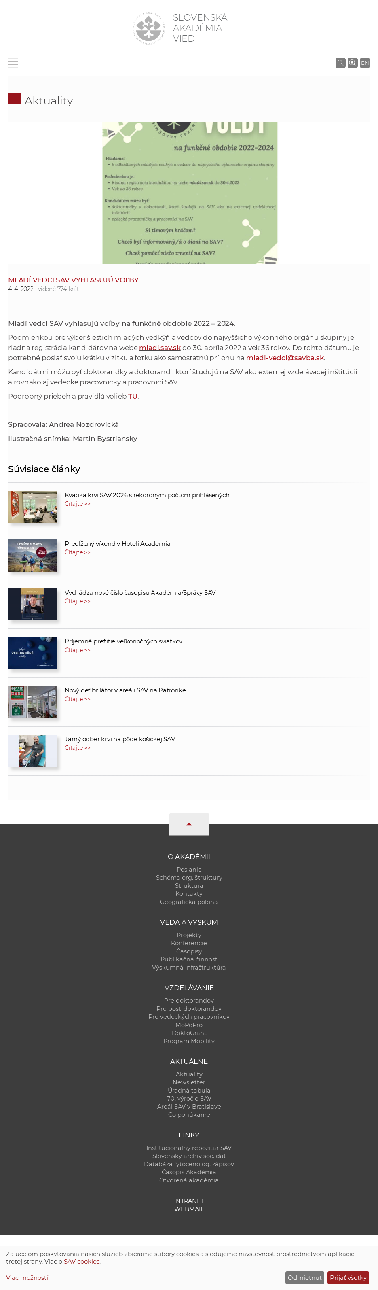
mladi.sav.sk (159, 348)
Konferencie (189, 943)
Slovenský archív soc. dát (189, 1156)
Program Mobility (189, 1041)
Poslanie (189, 869)
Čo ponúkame (189, 1114)
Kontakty (189, 893)
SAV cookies (81, 1261)
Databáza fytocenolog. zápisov (189, 1164)
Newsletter (189, 1082)
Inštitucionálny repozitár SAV (189, 1148)
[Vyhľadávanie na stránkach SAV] (341, 62)
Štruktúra (189, 885)
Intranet (189, 1201)
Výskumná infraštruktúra (189, 967)
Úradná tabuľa (189, 1090)
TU (132, 396)
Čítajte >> (78, 503)
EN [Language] (365, 62)
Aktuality (49, 100)
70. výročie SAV (189, 1098)
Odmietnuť (305, 1278)
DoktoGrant (189, 1033)
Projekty (189, 935)
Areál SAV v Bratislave (189, 1106)
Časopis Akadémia (189, 1172)
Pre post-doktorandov (189, 1008)
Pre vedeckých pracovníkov (189, 1017)
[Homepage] (149, 28)
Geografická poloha (189, 902)
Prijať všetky (348, 1278)
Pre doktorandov (189, 1000)
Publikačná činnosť (189, 959)
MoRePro (189, 1025)
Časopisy (189, 951)
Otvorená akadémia (189, 1180)
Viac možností (27, 1278)
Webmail (189, 1209)
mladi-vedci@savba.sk (285, 358)
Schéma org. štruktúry (189, 877)
